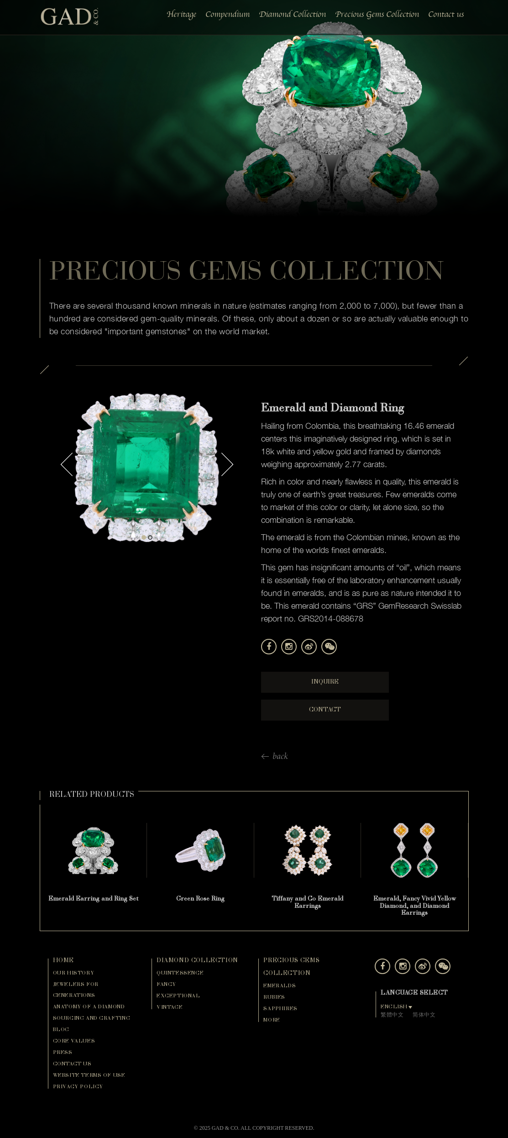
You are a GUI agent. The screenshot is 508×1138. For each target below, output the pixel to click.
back (280, 757)
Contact (325, 710)
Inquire (325, 682)
